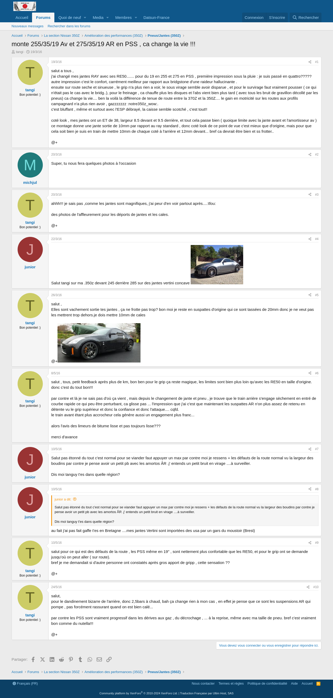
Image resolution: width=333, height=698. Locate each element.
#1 (317, 62)
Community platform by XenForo (139, 693)
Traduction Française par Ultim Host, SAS (206, 693)
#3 (317, 194)
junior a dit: (63, 499)
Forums (43, 17)
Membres (123, 17)
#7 (317, 449)
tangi (19, 52)
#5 (317, 295)
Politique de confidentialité (267, 683)
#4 (317, 239)
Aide (294, 683)
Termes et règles (231, 683)
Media (98, 17)
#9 (317, 543)
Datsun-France (156, 17)
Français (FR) (25, 683)
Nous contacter (203, 683)
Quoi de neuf (69, 17)
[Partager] (309, 62)
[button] (85, 17)
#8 (317, 489)
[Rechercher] (305, 17)
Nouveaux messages (27, 26)
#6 (317, 373)
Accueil (21, 17)
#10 (316, 587)
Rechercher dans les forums (69, 26)
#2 (317, 154)
